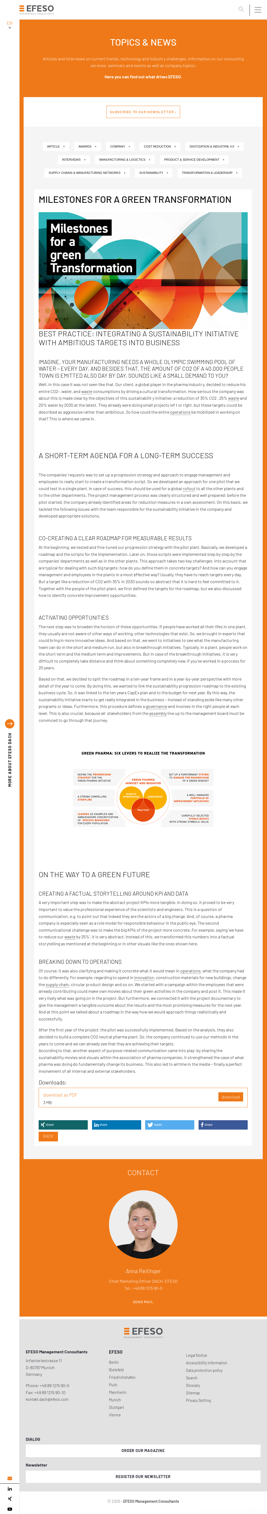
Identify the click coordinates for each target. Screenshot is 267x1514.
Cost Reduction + (160, 146)
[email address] (9, 1478)
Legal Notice (196, 1355)
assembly (158, 713)
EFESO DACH (10, 760)
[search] (242, 10)
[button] (63, 1125)
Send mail (143, 1302)
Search (191, 1378)
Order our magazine (143, 1450)
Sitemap (193, 1393)
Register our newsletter (143, 1476)
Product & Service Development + (194, 159)
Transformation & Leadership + (210, 172)
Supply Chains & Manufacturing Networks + (87, 172)
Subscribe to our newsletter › (143, 112)
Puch (113, 1385)
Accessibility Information (206, 1363)
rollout (189, 488)
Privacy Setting (198, 1400)
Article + (56, 146)
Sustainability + (153, 172)
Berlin (114, 1362)
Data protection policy (204, 1370)
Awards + (88, 146)
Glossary (193, 1385)
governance (156, 706)
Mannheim (117, 1392)
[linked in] (9, 1489)
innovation (144, 977)
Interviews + (74, 159)
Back (48, 1136)
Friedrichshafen (122, 1377)
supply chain (57, 984)
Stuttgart (116, 1407)
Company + (120, 146)
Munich (115, 1400)
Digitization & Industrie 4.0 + (214, 146)
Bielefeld (116, 1370)
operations (180, 411)
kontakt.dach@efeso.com (47, 1399)
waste (86, 391)
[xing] (9, 1499)
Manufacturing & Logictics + (125, 159)
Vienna (114, 1415)
